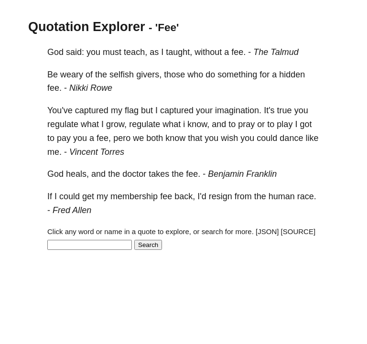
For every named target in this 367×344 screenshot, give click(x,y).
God (55, 52)
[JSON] (267, 231)
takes (159, 174)
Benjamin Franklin (242, 174)
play (284, 124)
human (282, 196)
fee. (238, 52)
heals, (77, 174)
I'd (201, 196)
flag (132, 110)
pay (64, 138)
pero (121, 138)
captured (91, 110)
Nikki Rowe (90, 88)
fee (166, 196)
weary (71, 74)
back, (184, 196)
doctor (134, 174)
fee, (104, 138)
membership (134, 196)
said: (75, 52)
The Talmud (275, 52)
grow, (116, 124)
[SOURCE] (298, 231)
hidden (292, 74)
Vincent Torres (96, 152)
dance (291, 138)
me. (54, 152)
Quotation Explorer (86, 27)
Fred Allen (72, 210)
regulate (62, 124)
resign (220, 196)
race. (306, 196)
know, (198, 124)
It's (269, 110)
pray (246, 124)
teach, (135, 52)
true (284, 110)
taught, (179, 52)
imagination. (238, 110)
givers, (149, 74)
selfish (121, 74)
